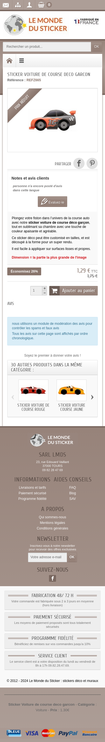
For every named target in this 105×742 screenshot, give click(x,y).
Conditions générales (52, 528)
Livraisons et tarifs (32, 488)
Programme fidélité (32, 499)
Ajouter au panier (72, 290)
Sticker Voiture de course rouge (33, 407)
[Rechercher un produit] (47, 47)
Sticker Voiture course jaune (71, 407)
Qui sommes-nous (52, 517)
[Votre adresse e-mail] (47, 557)
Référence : (16, 80)
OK (96, 47)
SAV (72, 499)
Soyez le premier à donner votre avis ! (52, 355)
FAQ (72, 488)
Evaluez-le (52, 201)
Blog (72, 493)
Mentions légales (52, 523)
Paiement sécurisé (32, 493)
